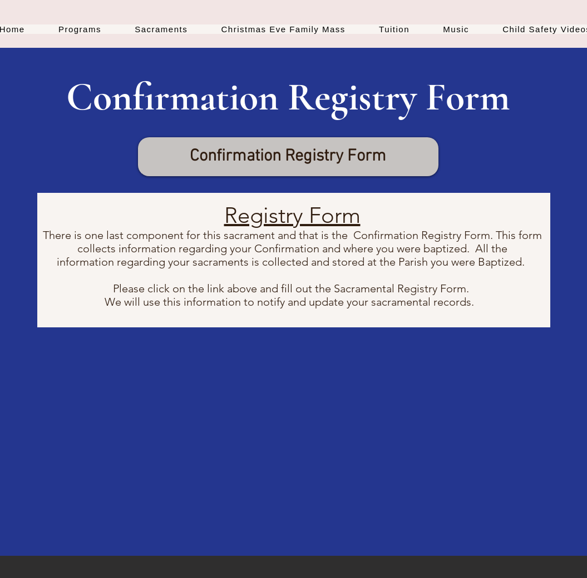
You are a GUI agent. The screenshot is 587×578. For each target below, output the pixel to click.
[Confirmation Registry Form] (288, 156)
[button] (80, 29)
